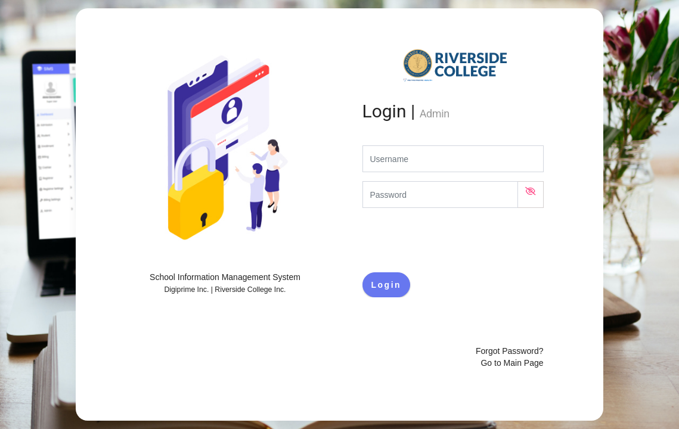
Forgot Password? (510, 351)
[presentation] (453, 240)
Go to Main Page (511, 363)
